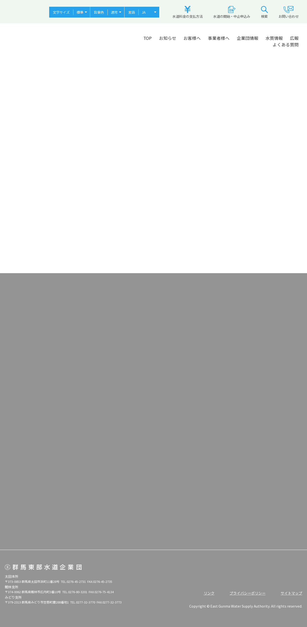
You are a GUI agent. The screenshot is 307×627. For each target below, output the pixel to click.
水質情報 (274, 38)
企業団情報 (247, 38)
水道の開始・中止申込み (231, 12)
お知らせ (167, 38)
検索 (264, 12)
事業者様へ (219, 38)
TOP (147, 38)
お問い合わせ (288, 12)
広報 (294, 38)
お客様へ (192, 38)
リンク (209, 593)
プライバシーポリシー (248, 593)
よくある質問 (286, 45)
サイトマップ (291, 593)
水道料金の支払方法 (187, 12)
